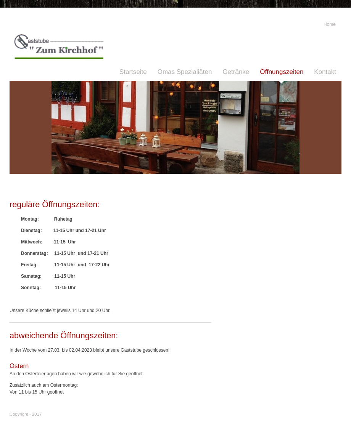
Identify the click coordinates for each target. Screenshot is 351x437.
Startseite (133, 71)
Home (330, 24)
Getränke (235, 71)
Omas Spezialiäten (185, 71)
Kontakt (325, 71)
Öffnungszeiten (281, 71)
